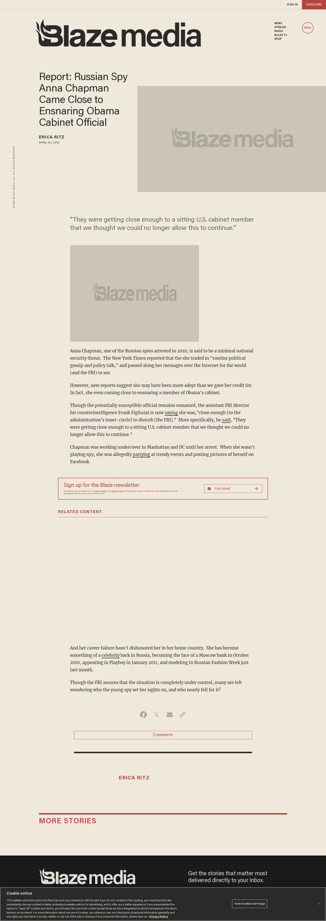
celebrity (111, 655)
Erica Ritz (51, 137)
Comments (163, 735)
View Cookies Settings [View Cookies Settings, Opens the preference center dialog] (249, 903)
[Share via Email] (169, 714)
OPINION (280, 27)
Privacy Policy (100, 491)
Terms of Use (117, 491)
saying (171, 412)
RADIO (278, 31)
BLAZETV (280, 35)
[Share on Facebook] (143, 714)
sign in (292, 4)
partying (141, 454)
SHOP (278, 39)
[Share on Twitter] (156, 714)
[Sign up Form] (233, 488)
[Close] (319, 903)
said (226, 419)
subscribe (314, 4)
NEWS (278, 23)
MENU (307, 28)
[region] (163, 904)
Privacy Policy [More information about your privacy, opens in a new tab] (158, 916)
